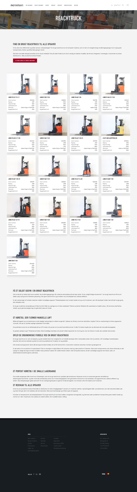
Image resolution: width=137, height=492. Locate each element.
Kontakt (53, 5)
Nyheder (43, 441)
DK (112, 5)
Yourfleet (56, 438)
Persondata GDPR (59, 443)
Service (47, 5)
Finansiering (31, 446)
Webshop (60, 5)
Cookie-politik (57, 446)
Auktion (76, 5)
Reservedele (44, 446)
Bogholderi (57, 441)
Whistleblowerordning (60, 448)
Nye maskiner (29, 5)
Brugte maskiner (39, 5)
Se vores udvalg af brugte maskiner (25, 60)
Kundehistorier (68, 5)
